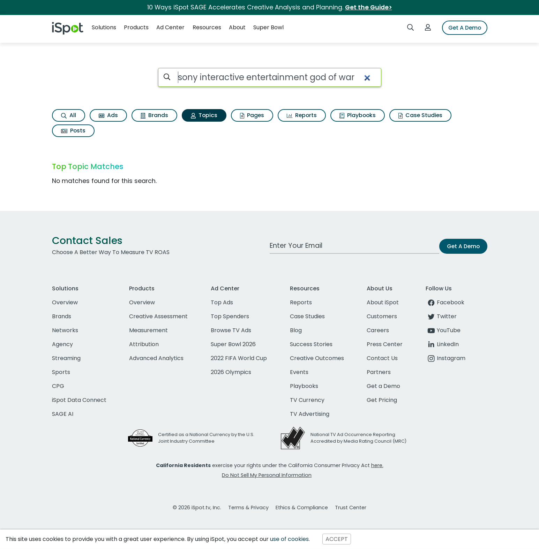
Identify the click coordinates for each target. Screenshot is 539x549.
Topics (204, 115)
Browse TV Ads (231, 330)
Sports (61, 372)
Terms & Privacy (248, 507)
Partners (379, 372)
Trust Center (350, 507)
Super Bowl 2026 (233, 344)
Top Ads (222, 302)
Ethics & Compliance (302, 507)
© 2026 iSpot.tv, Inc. (197, 507)
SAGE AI (62, 414)
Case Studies (420, 115)
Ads (108, 115)
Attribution (144, 344)
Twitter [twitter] (441, 316)
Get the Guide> (368, 7)
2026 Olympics (231, 372)
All (68, 115)
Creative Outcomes (317, 358)
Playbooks (357, 115)
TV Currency (307, 400)
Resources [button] (207, 27)
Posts (73, 131)
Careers (378, 330)
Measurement (148, 330)
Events (299, 372)
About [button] (237, 27)
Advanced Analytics (156, 358)
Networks (65, 330)
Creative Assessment (158, 316)
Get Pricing (382, 400)
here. (377, 465)
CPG (58, 386)
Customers (382, 316)
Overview (65, 302)
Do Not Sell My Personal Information (267, 475)
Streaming (66, 358)
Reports (302, 115)
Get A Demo (464, 28)
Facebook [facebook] (445, 302)
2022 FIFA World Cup (239, 358)
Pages (252, 115)
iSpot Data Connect (79, 400)
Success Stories (311, 344)
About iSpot (383, 302)
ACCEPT (336, 539)
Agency (62, 344)
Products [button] (136, 27)
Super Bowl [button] (268, 27)
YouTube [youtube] (443, 330)
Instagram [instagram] (445, 358)
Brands (154, 115)
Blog (296, 330)
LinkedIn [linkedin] (442, 344)
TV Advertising (309, 414)
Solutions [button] (104, 27)
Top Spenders (230, 316)
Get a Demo (383, 386)
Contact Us (382, 358)
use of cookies (289, 539)
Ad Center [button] (170, 27)
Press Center (385, 344)
